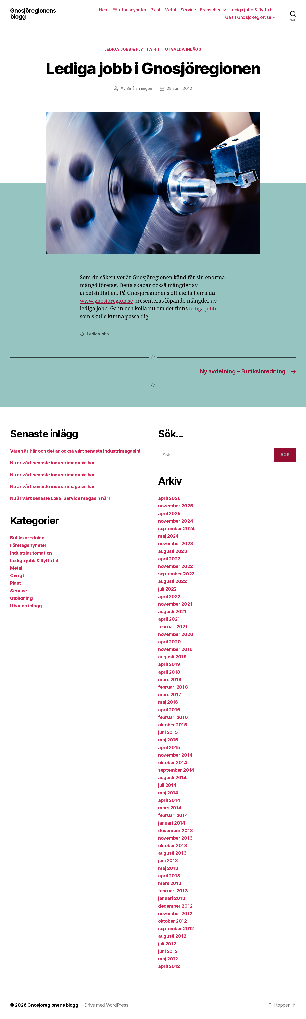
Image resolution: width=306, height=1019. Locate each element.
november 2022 (175, 566)
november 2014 (175, 754)
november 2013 (175, 837)
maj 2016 (168, 701)
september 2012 (176, 928)
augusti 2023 (172, 551)
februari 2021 (173, 626)
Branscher (210, 9)
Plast (155, 9)
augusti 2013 (172, 852)
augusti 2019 (172, 656)
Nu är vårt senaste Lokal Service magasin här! (60, 498)
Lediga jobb (98, 333)
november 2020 (175, 634)
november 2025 (175, 505)
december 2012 (175, 905)
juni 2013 (168, 860)
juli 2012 (167, 943)
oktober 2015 (172, 724)
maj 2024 (168, 535)
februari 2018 (173, 686)
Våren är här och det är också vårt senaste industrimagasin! (75, 450)
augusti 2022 (172, 581)
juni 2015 (168, 732)
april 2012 (169, 966)
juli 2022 (167, 588)
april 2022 (169, 596)
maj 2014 (168, 792)
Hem (104, 9)
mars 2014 (169, 807)
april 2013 (169, 875)
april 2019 (169, 664)
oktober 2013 (172, 845)
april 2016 (169, 709)
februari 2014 (173, 815)
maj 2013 (168, 868)
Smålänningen (139, 88)
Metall (171, 9)
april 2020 (169, 641)
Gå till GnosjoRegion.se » (250, 17)
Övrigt (17, 575)
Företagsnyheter (130, 9)
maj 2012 (168, 958)
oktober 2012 (172, 920)
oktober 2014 (172, 762)
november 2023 (175, 543)
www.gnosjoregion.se (107, 301)
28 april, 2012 (179, 88)
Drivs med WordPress (106, 1004)
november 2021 (175, 603)
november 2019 (175, 649)
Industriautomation (31, 552)
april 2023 (169, 558)
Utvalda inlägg (183, 49)
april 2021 (169, 618)
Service (188, 9)
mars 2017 (169, 694)
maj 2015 (168, 739)
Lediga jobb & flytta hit (252, 9)
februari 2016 (173, 717)
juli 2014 (167, 785)
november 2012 (175, 913)
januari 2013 (171, 898)
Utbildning (21, 598)
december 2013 (175, 830)
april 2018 (169, 671)
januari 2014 (171, 822)
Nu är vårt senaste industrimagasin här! (53, 462)
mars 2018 (169, 679)
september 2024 (176, 528)
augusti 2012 (172, 935)
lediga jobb (203, 308)
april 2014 (169, 800)
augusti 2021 (172, 611)
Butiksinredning (27, 537)
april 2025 (169, 513)
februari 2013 (173, 890)
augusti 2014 (172, 777)
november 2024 (175, 520)
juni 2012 (168, 951)
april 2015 (169, 747)
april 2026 (169, 498)
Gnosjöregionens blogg (33, 14)
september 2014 (176, 769)
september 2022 (176, 573)
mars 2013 (169, 883)
